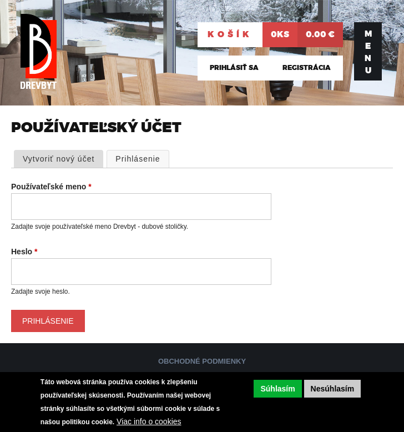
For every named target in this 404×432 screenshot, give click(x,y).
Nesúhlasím (333, 388)
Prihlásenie (142, 158)
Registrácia (306, 67)
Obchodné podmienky (202, 361)
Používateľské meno (51, 186)
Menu (368, 52)
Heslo (24, 251)
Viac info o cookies (149, 421)
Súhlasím (277, 388)
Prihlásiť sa (234, 67)
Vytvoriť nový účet (58, 158)
